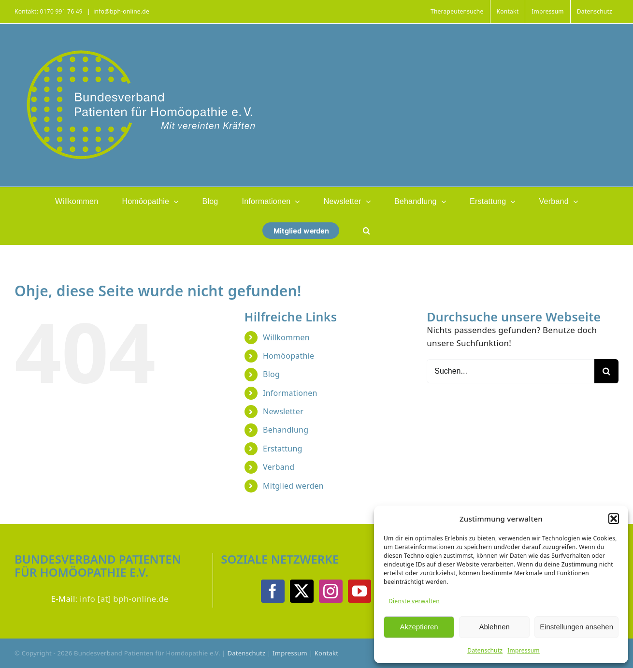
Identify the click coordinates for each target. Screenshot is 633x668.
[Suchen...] (510, 371)
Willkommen (286, 337)
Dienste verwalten (414, 601)
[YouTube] (359, 591)
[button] (614, 518)
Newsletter (283, 411)
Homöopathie (288, 355)
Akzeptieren (419, 627)
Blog (271, 374)
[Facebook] (272, 591)
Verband (278, 467)
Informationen (290, 393)
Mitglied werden (293, 485)
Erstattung (282, 448)
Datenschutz (485, 650)
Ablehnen (494, 627)
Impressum (523, 650)
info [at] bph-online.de (124, 598)
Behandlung (285, 429)
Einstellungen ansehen (576, 627)
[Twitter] (301, 591)
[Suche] (606, 371)
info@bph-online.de (121, 11)
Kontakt (326, 653)
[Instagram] (330, 591)
